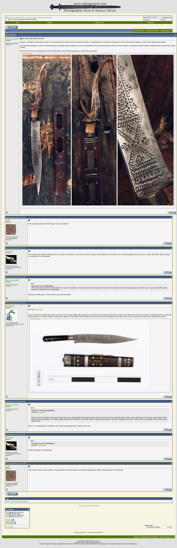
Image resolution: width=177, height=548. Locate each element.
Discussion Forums (32, 17)
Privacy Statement (165, 537)
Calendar (49, 22)
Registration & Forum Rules (149, 537)
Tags (7, 498)
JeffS (8, 220)
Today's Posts (99, 22)
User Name (146, 17)
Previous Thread (84, 505)
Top (173, 537)
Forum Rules (9, 526)
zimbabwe (25, 501)
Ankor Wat (38, 309)
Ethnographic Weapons (45, 17)
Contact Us (136, 537)
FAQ (17, 22)
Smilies (8, 521)
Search (151, 22)
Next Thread (94, 505)
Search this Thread (152, 30)
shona (20, 501)
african (8, 501)
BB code (8, 519)
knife (15, 501)
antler (12, 501)
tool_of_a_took (12, 39)
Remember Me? (166, 17)
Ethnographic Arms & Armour (16, 17)
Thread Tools (139, 30)
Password (146, 19)
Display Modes (165, 30)
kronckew (10, 306)
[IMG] (7, 522)
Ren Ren (9, 251)
